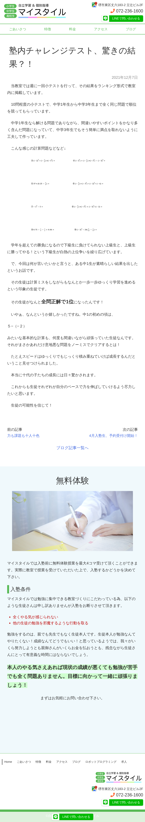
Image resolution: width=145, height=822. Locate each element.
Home (8, 761)
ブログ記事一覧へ (72, 447)
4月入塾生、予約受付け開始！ (112, 435)
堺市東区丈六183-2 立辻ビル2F (117, 5)
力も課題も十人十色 (24, 435)
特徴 (47, 29)
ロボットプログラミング (100, 761)
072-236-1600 (126, 11)
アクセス (101, 29)
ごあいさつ (18, 29)
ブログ (131, 29)
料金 (72, 29)
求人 (124, 761)
